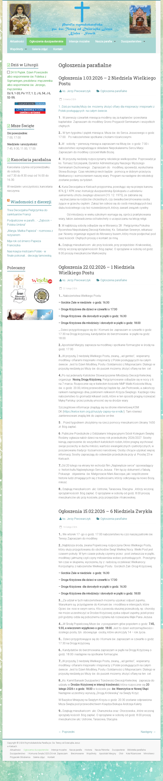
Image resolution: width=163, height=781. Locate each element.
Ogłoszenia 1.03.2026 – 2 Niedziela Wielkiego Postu (107, 80)
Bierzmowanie (77, 753)
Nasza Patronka (102, 750)
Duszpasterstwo (131, 41)
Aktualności (17, 41)
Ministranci (149, 753)
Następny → (148, 731)
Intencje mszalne (79, 41)
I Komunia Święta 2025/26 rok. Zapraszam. (48, 753)
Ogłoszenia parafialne (113, 91)
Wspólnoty (16, 49)
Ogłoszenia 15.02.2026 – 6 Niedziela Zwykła (105, 511)
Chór (121, 753)
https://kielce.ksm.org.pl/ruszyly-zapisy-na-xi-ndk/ (94, 411)
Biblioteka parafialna (136, 750)
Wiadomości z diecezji (30, 201)
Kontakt (57, 49)
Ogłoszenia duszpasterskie (46, 41)
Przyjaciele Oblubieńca (20, 757)
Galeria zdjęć (40, 49)
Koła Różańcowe (133, 753)
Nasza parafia (103, 41)
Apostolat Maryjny (107, 753)
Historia (88, 750)
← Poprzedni (66, 731)
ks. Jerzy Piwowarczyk (77, 91)
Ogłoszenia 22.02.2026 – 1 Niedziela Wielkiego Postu (97, 270)
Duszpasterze (118, 750)
